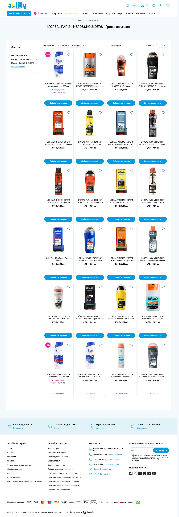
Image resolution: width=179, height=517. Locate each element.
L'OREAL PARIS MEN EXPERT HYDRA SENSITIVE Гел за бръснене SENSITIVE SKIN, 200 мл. (121, 375)
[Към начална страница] (80, 21)
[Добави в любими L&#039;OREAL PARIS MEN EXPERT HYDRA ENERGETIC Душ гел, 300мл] (131, 228)
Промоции (43, 13)
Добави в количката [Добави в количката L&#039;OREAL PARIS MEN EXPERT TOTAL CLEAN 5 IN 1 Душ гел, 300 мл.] (89, 335)
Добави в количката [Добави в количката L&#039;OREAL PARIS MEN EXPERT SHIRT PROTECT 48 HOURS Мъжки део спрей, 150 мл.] (152, 219)
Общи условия (54, 461)
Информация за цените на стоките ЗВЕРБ (24, 481)
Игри (120, 13)
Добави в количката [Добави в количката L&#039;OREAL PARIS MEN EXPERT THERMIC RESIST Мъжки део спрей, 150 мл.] (58, 219)
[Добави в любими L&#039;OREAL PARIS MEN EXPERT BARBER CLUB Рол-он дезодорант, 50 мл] (131, 54)
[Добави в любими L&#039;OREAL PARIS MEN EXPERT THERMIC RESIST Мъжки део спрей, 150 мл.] (68, 170)
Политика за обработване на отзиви (63, 481)
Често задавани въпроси (58, 457)
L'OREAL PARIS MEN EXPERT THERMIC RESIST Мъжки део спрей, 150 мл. (58, 201)
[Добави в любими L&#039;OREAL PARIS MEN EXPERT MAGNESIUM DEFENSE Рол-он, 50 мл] (163, 345)
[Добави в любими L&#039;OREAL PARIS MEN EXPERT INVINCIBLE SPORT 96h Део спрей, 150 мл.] (100, 112)
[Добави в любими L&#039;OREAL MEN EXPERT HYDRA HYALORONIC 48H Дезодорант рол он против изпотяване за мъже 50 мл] (100, 228)
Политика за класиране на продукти (63, 486)
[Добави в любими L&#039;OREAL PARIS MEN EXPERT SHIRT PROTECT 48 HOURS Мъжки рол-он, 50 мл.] (68, 286)
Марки (151, 13)
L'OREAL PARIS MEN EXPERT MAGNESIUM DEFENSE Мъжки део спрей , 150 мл (152, 259)
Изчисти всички (18, 67)
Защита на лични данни (58, 465)
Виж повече (18, 428)
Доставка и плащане (57, 453)
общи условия (137, 457)
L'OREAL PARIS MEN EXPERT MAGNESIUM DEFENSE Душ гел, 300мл (121, 143)
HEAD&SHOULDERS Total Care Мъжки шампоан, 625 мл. (90, 375)
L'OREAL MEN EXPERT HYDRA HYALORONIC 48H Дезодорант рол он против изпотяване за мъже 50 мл (90, 259)
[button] (24, 48)
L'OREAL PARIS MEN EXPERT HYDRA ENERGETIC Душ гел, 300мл (121, 259)
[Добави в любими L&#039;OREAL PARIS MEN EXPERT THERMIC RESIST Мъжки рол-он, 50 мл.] (100, 170)
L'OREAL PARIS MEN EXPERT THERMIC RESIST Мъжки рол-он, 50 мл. (89, 201)
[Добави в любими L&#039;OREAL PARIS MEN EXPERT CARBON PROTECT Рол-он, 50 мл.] (163, 54)
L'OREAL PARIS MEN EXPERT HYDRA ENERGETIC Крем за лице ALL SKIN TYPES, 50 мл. (89, 85)
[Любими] (154, 6)
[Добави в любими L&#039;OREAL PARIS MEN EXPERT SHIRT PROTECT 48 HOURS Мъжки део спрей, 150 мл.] (163, 170)
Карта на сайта (13, 477)
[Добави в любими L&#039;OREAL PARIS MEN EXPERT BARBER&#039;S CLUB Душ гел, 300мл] (68, 112)
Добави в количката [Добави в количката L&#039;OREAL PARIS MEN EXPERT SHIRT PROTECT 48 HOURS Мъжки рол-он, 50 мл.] (58, 335)
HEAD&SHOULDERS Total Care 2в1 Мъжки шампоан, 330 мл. (58, 85)
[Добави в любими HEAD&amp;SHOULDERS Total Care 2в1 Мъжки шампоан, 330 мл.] (68, 54)
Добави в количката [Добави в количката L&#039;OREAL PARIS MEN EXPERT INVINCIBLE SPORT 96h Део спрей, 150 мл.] (89, 161)
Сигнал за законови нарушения (20, 465)
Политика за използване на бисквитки (64, 477)
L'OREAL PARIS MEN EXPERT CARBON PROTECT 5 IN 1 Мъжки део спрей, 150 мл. (152, 143)
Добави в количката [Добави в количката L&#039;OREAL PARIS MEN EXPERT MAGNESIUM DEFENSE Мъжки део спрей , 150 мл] (152, 277)
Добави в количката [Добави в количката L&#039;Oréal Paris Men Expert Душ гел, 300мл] (58, 277)
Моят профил (53, 448)
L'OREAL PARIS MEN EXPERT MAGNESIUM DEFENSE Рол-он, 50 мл (152, 375)
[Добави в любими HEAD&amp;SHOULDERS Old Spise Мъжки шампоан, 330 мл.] (68, 345)
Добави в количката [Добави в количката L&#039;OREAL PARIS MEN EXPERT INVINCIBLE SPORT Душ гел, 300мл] (121, 219)
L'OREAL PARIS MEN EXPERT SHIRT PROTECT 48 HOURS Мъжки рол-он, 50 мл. (58, 317)
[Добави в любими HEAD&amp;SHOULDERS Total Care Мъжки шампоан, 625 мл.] (100, 345)
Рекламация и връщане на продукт (63, 473)
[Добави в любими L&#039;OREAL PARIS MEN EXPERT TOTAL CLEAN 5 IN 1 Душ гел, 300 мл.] (100, 286)
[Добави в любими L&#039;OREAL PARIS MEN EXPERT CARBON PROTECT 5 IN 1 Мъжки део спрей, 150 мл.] (163, 112)
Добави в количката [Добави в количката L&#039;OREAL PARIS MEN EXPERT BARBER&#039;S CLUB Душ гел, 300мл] (58, 161)
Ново (85, 13)
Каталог (131, 6)
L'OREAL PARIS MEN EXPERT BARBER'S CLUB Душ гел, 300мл (58, 143)
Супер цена (56, 13)
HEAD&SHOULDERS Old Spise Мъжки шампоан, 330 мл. (58, 375)
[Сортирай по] (70, 45)
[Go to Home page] (16, 6)
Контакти (11, 473)
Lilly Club (110, 13)
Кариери (11, 453)
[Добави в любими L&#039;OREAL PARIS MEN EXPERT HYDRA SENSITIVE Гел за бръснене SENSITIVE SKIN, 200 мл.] (131, 345)
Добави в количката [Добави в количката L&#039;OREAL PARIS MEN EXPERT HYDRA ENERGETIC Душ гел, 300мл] (121, 277)
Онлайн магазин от (80, 512)
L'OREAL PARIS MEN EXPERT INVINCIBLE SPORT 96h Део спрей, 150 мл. (90, 143)
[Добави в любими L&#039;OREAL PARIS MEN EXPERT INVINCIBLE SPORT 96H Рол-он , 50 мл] (131, 286)
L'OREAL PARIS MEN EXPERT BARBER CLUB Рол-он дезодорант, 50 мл (121, 85)
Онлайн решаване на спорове (60, 469)
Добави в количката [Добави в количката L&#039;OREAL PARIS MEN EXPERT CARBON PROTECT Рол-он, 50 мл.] (152, 103)
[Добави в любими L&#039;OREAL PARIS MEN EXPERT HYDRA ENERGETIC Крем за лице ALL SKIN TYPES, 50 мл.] (100, 54)
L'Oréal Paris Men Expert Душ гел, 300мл (58, 259)
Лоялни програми (14, 469)
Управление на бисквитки (59, 490)
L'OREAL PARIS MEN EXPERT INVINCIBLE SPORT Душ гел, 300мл (121, 201)
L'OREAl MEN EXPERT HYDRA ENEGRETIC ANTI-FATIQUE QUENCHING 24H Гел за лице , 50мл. (152, 317)
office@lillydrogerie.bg (102, 474)
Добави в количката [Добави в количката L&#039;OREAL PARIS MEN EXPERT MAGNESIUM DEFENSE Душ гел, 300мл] (121, 161)
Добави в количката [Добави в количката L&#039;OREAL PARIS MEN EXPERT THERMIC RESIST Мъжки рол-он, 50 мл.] (89, 219)
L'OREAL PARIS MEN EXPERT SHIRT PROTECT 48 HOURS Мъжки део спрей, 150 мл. (152, 201)
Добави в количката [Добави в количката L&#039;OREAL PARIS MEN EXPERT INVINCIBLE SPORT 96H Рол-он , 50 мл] (121, 335)
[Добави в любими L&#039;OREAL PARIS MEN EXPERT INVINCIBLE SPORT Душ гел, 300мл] (131, 170)
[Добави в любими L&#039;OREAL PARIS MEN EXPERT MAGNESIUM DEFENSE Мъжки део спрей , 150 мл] (163, 228)
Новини (129, 13)
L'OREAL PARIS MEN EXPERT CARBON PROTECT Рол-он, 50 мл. (153, 85)
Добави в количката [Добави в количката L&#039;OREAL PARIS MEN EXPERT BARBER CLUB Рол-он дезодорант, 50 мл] (121, 103)
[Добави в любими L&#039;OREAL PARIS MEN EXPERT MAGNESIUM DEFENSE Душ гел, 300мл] (131, 112)
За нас (10, 448)
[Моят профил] (161, 6)
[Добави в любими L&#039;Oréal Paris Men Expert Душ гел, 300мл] (68, 228)
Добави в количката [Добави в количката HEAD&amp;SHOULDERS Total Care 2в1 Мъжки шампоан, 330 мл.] (58, 103)
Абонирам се (161, 450)
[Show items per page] (162, 45)
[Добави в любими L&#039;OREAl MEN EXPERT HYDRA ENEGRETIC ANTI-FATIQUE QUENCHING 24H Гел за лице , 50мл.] (163, 286)
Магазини (140, 13)
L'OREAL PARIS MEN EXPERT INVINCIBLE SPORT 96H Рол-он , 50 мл (121, 317)
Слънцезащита (72, 13)
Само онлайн (97, 13)
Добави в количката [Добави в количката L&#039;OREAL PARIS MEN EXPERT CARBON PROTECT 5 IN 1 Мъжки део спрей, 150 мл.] (152, 161)
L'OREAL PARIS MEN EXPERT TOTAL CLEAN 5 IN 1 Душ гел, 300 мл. (90, 317)
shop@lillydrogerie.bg (102, 469)
